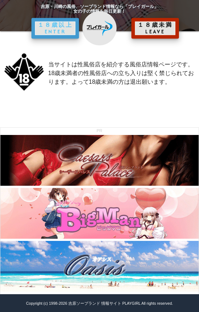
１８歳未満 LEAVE (155, 28)
